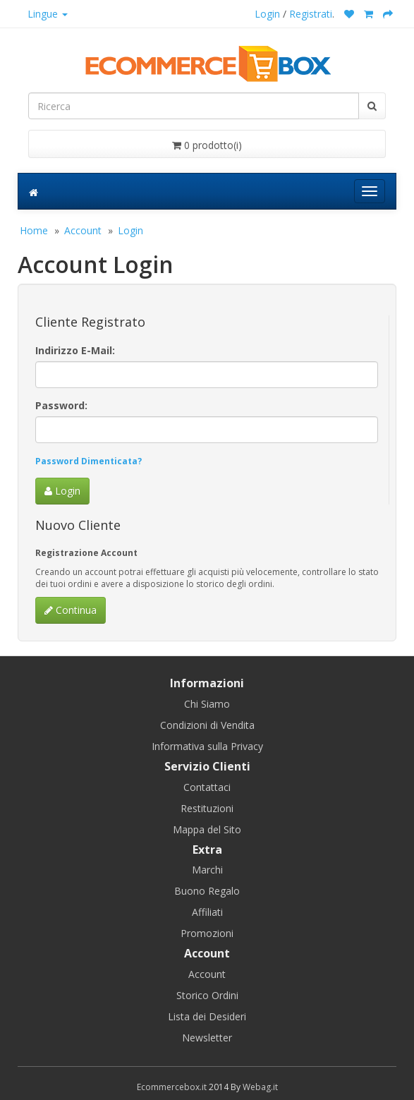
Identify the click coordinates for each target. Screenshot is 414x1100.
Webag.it (260, 1087)
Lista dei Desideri (207, 1016)
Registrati (310, 13)
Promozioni (207, 933)
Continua (70, 610)
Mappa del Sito (207, 829)
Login (267, 13)
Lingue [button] (48, 13)
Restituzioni (207, 808)
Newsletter (207, 1037)
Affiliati (207, 912)
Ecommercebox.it (172, 1087)
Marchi (207, 869)
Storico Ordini (207, 995)
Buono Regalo (207, 890)
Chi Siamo (207, 704)
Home (34, 230)
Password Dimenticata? (88, 461)
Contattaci (207, 787)
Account (83, 230)
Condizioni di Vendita (207, 725)
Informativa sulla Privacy (207, 746)
